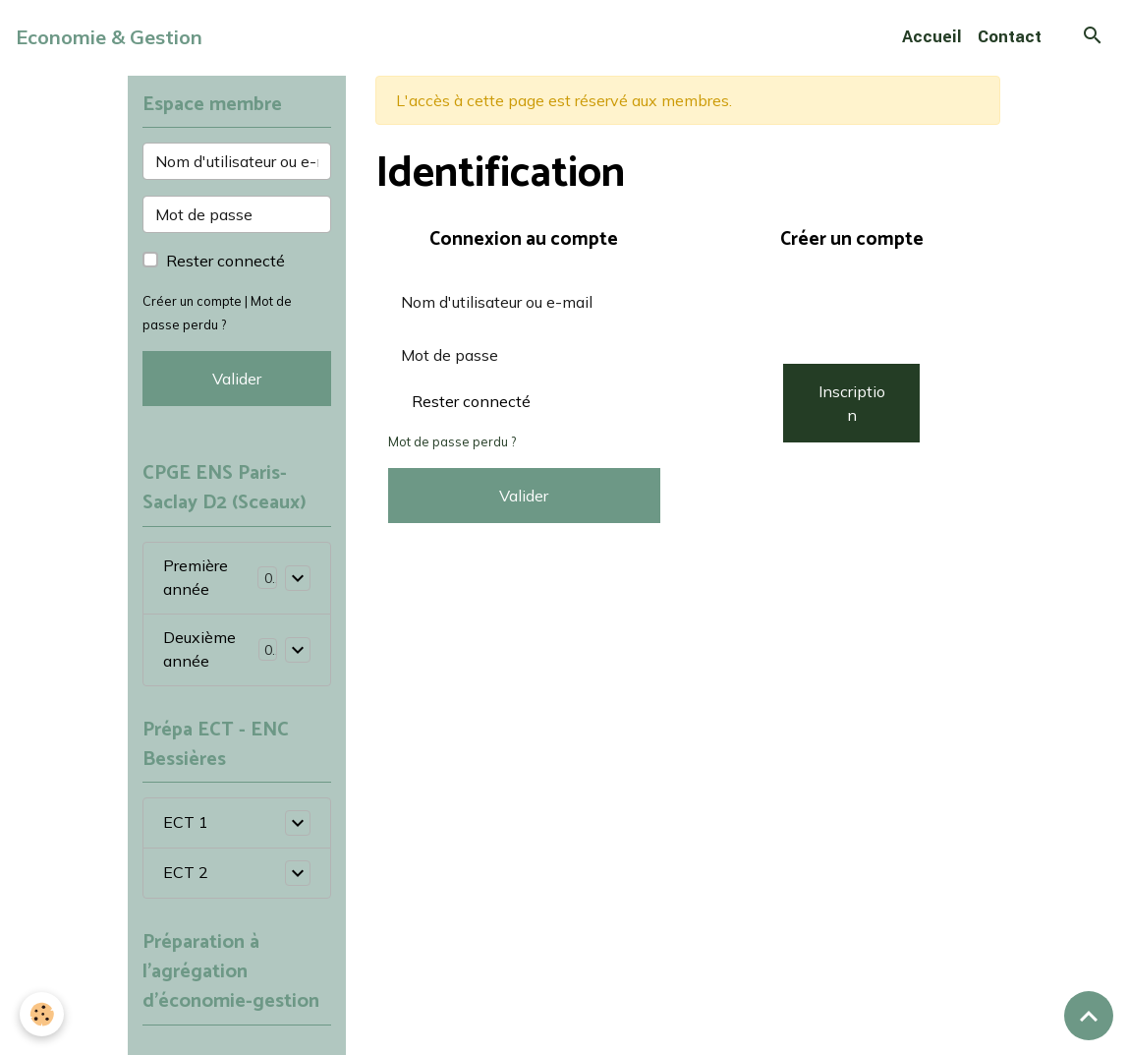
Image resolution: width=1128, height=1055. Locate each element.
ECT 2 (185, 873)
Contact (1010, 37)
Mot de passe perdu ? (452, 441)
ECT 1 (185, 823)
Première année (195, 578)
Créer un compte (192, 301)
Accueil (932, 37)
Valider (523, 495)
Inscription (851, 403)
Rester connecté (471, 401)
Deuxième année (199, 650)
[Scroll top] (1088, 1015)
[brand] (109, 37)
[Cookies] (42, 1014)
